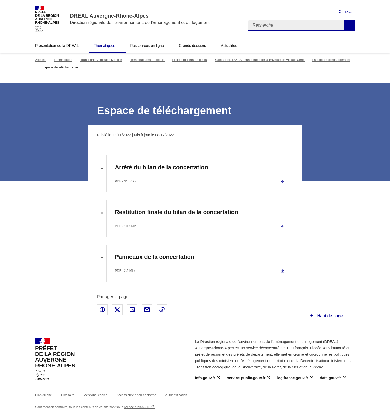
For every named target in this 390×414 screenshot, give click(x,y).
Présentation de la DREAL (57, 45)
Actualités (229, 45)
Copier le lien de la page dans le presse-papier (162, 309)
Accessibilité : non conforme (136, 395)
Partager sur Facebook (102, 309)
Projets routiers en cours (189, 60)
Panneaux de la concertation (154, 256)
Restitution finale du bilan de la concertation (176, 212)
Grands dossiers (192, 45)
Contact (345, 11)
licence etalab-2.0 (136, 407)
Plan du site (43, 395)
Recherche (349, 25)
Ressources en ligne (147, 45)
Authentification (176, 395)
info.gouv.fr (205, 378)
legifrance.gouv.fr (292, 378)
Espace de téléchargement (331, 60)
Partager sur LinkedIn (132, 309)
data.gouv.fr (330, 378)
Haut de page (329, 316)
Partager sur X (117, 309)
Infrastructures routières (147, 60)
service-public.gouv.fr (246, 378)
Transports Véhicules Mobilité (101, 60)
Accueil (40, 60)
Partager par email (147, 309)
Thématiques (104, 45)
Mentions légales (95, 395)
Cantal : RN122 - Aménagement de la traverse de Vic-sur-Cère (260, 60)
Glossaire (68, 395)
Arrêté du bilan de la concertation (161, 167)
